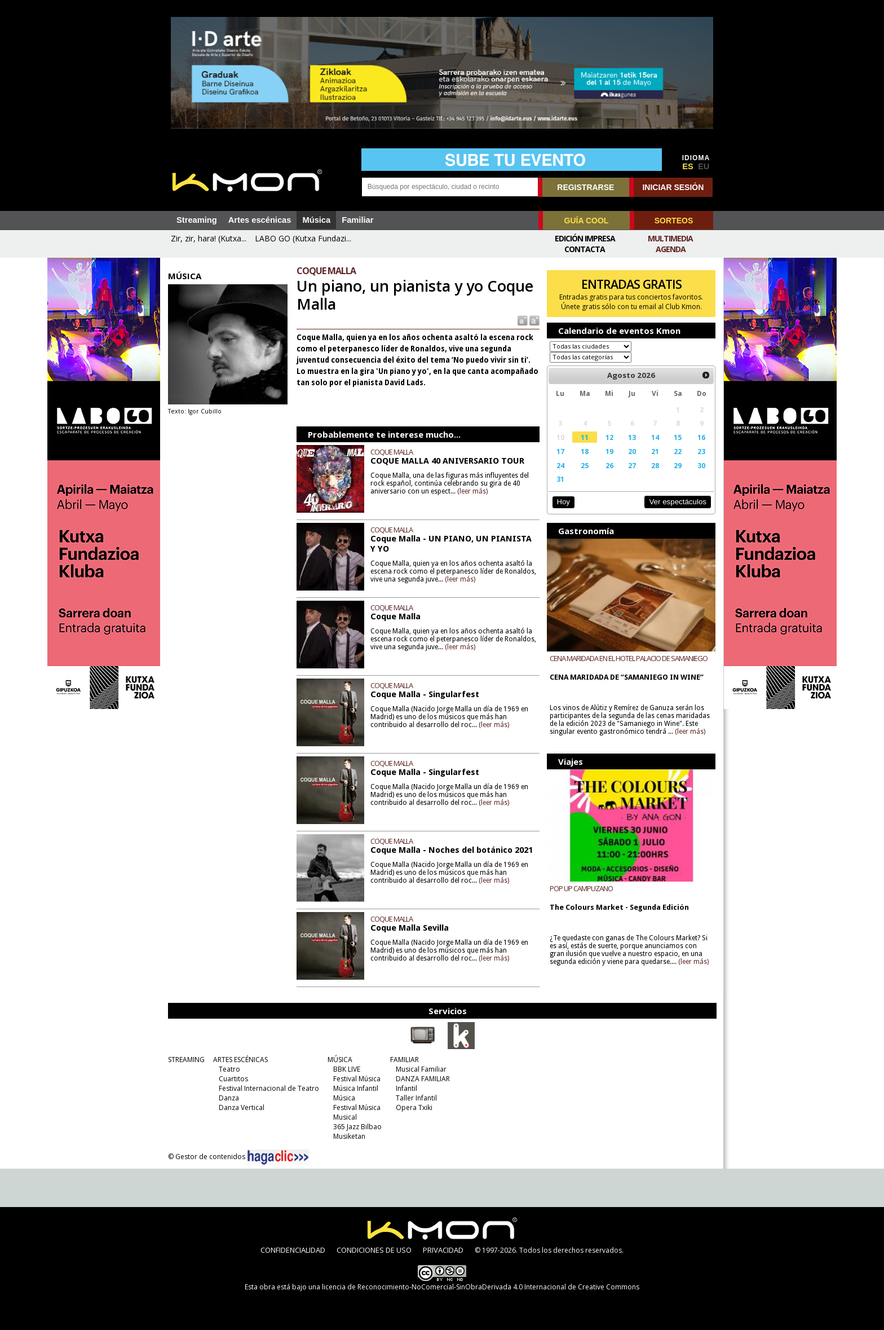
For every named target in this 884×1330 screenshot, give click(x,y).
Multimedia (670, 238)
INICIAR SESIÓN (673, 187)
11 (585, 437)
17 (560, 451)
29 (678, 465)
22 (678, 451)
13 (632, 437)
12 (609, 437)
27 (632, 465)
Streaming (196, 219)
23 (701, 451)
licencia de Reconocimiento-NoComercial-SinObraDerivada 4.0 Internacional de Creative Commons (480, 1287)
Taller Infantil (416, 1098)
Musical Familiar (421, 1069)
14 (655, 437)
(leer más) (472, 491)
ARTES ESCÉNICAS (240, 1059)
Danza (229, 1098)
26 (609, 465)
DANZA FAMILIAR (423, 1079)
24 (560, 465)
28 (655, 465)
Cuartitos (233, 1079)
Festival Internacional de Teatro (269, 1088)
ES (687, 166)
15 (678, 437)
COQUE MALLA (391, 452)
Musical (345, 1117)
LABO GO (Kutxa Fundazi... (303, 238)
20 (632, 451)
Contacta (584, 249)
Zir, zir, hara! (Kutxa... (208, 238)
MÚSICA (340, 1059)
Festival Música (357, 1079)
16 (701, 437)
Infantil (406, 1088)
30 (701, 465)
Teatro (229, 1069)
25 (585, 465)
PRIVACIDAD (443, 1250)
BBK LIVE (346, 1069)
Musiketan (349, 1136)
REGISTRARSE (585, 187)
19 (609, 451)
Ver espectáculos (677, 501)
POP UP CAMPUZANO (581, 888)
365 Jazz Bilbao (357, 1126)
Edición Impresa (585, 238)
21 (655, 451)
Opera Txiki (414, 1107)
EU (703, 166)
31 (560, 478)
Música (316, 219)
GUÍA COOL (586, 220)
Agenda (671, 249)
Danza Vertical (241, 1107)
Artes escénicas (259, 219)
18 (585, 451)
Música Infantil (355, 1088)
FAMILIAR (404, 1059)
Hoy (562, 501)
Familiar (357, 219)
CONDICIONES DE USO (374, 1250)
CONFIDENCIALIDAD (292, 1250)
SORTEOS (674, 220)
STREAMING (186, 1059)
